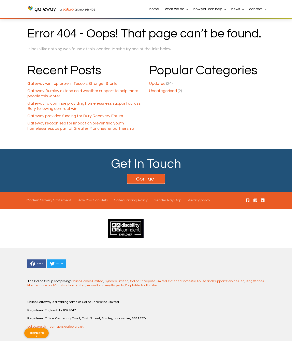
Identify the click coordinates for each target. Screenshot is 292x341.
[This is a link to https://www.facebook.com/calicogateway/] (248, 201)
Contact (256, 9)
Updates (157, 84)
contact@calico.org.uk (67, 326)
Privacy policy (199, 200)
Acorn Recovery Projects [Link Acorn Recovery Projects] (105, 285)
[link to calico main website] (75, 10)
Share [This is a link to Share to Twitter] (56, 263)
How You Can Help (207, 9)
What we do (174, 9)
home (154, 9)
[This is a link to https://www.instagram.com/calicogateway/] (255, 201)
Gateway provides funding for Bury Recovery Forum (75, 116)
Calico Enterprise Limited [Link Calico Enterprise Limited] (148, 281)
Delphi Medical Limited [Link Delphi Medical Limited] (141, 285)
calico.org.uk (36, 326)
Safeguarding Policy (131, 200)
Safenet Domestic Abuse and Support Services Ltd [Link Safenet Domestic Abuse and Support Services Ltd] (206, 281)
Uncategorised (163, 91)
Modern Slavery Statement (48, 200)
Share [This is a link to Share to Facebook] (36, 263)
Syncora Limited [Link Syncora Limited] (117, 281)
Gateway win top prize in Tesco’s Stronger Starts (72, 84)
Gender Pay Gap (167, 200)
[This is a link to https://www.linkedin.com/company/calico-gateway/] (263, 201)
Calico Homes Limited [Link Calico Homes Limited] (87, 281)
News (235, 9)
